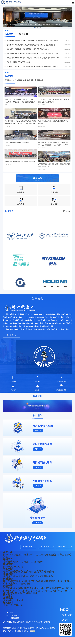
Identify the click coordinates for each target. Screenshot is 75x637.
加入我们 (8, 602)
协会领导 (43, 554)
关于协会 (8, 552)
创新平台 (8, 586)
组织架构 (54, 554)
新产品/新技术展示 (13, 581)
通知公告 (23, 34)
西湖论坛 (8, 81)
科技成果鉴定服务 (53, 581)
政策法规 (8, 598)
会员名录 (18, 571)
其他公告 (39, 562)
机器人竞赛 (17, 81)
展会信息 (8, 595)
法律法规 (18, 600)
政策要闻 (8, 600)
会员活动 (26, 81)
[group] (37, 406)
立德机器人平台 (58, 590)
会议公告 (8, 562)
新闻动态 (8, 564)
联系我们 (18, 605)
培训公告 (28, 562)
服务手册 (8, 571)
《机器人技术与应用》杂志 (35, 590)
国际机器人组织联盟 (51, 588)
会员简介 (28, 571)
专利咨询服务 (23, 583)
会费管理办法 (31, 554)
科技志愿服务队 (37, 81)
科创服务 (8, 578)
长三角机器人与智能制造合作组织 (21, 588)
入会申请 (8, 605)
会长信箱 (49, 571)
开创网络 (18, 631)
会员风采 (39, 571)
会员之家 (8, 569)
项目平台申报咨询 (33, 581)
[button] (34, 27)
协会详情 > (11, 335)
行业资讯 (18, 566)
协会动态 (9, 34)
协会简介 (8, 554)
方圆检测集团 (30, 593)
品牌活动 (8, 574)
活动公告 (18, 562)
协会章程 (18, 554)
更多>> (66, 215)
